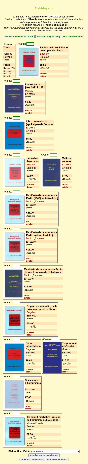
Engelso (44, 53)
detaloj (43, 76)
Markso (29, 90)
